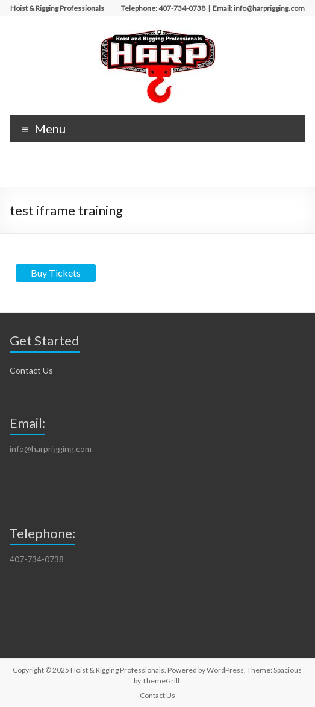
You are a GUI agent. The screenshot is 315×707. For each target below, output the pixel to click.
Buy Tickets (56, 272)
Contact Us (31, 370)
